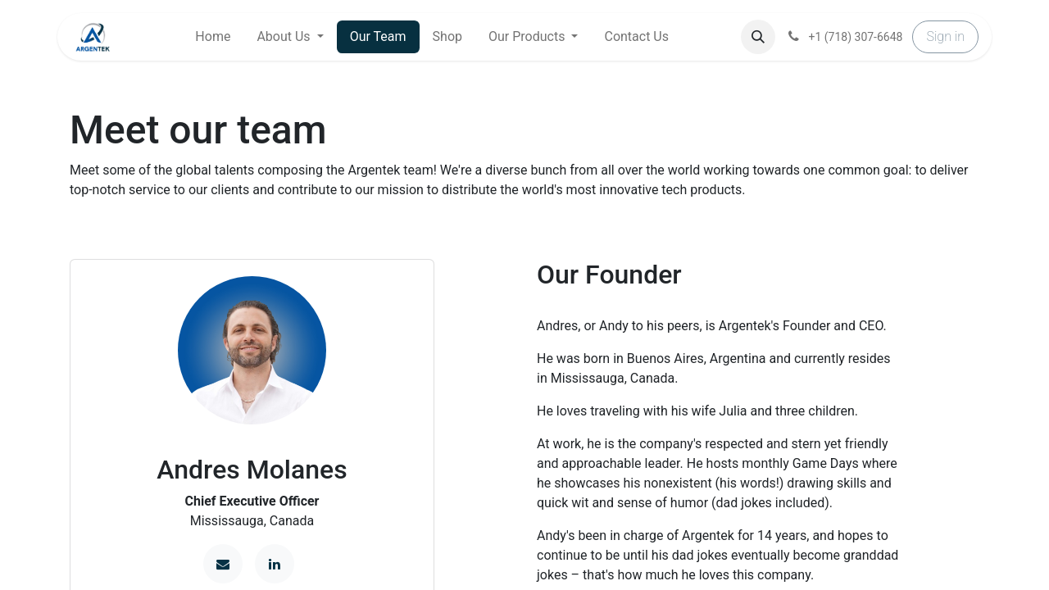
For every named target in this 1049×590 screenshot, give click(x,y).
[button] (758, 37)
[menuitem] (212, 36)
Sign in (945, 36)
